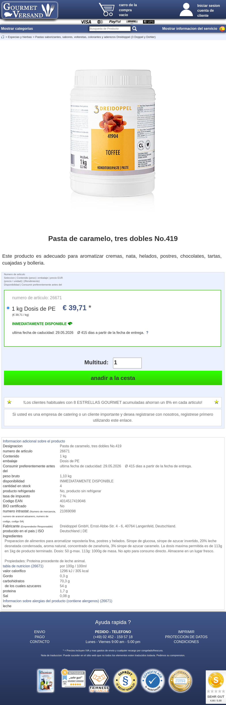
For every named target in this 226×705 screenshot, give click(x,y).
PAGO (40, 637)
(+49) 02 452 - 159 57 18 (113, 637)
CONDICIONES (186, 642)
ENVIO (39, 632)
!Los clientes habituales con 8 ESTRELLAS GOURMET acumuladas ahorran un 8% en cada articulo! (112, 402)
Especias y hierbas (20, 37)
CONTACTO (39, 642)
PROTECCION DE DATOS (186, 637)
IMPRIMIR (186, 632)
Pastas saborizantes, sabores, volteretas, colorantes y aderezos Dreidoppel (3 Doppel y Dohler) (95, 37)
